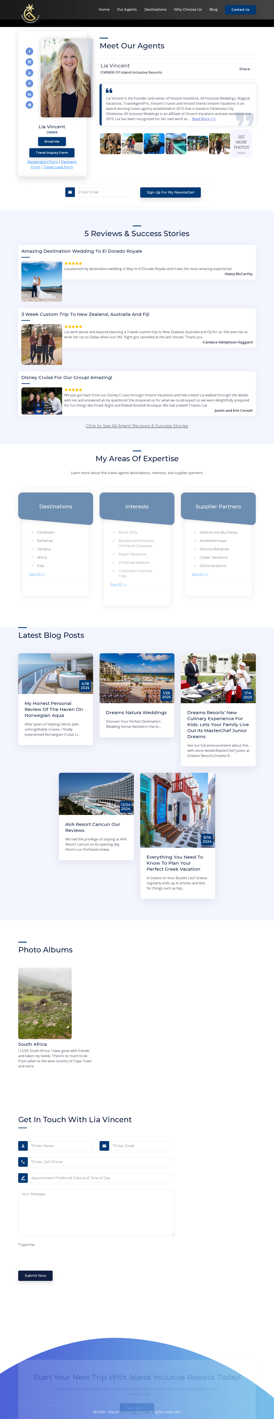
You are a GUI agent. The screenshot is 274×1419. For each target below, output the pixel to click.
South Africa (32, 1044)
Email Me (52, 141)
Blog (213, 9)
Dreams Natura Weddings (136, 712)
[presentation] (50, 1255)
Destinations (155, 9)
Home (103, 9)
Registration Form (42, 162)
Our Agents (127, 9)
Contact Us (240, 9)
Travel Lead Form (58, 167)
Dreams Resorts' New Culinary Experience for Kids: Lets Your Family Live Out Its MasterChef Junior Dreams (218, 724)
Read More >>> (204, 118)
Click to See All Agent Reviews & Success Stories (137, 425)
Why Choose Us (188, 9)
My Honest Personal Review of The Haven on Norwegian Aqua (54, 709)
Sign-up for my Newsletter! (170, 192)
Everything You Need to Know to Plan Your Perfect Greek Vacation (175, 863)
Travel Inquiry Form (52, 153)
